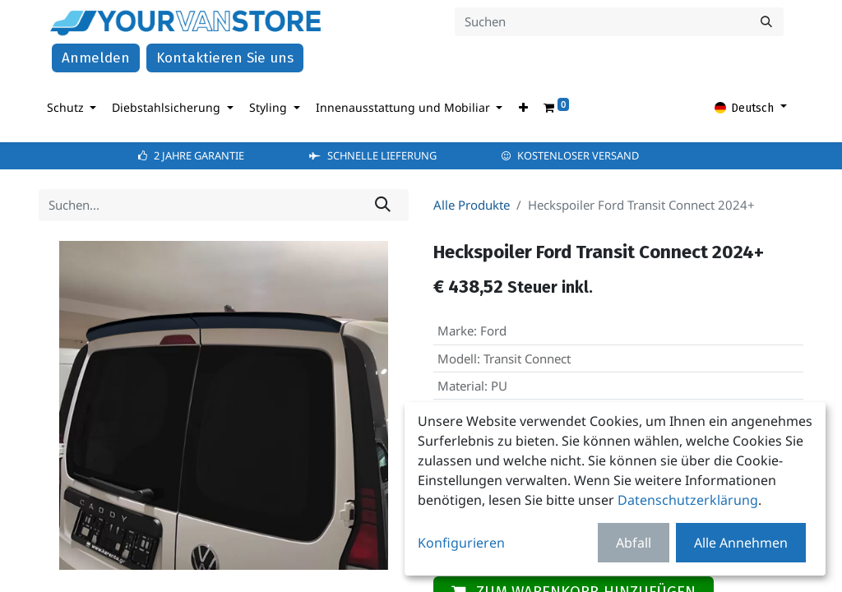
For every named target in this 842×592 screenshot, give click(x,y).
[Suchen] (766, 22)
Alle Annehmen (741, 543)
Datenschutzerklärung (688, 500)
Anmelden (96, 59)
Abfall (633, 543)
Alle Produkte (471, 206)
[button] (523, 109)
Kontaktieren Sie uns (225, 59)
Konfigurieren (461, 543)
